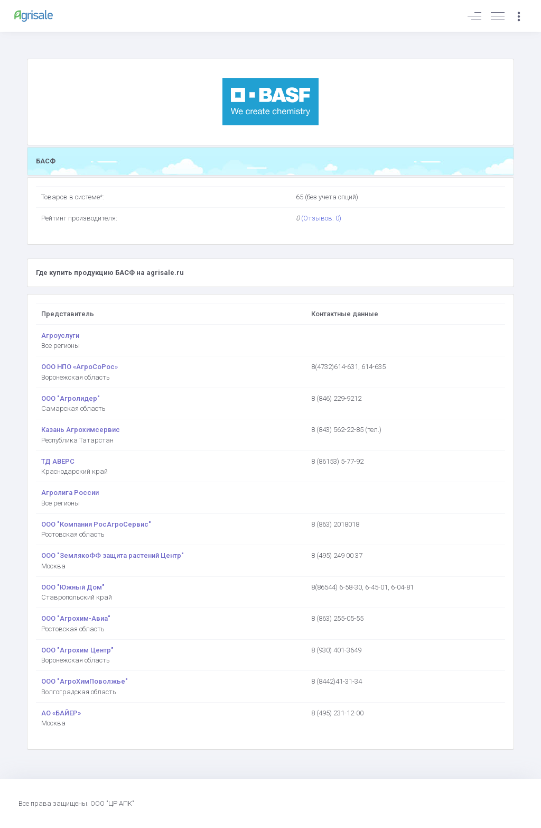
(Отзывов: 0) (321, 218)
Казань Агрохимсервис (80, 430)
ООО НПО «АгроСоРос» (79, 367)
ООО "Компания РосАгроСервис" (96, 524)
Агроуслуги (60, 335)
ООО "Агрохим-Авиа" (75, 618)
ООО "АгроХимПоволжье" (84, 681)
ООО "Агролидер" (70, 398)
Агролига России (70, 492)
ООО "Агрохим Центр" (77, 650)
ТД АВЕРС (57, 461)
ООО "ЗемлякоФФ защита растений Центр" (112, 555)
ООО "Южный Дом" (73, 587)
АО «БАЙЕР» (61, 713)
